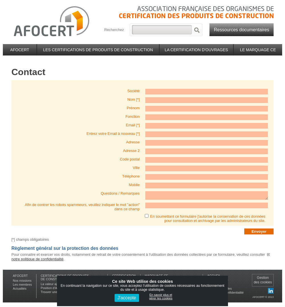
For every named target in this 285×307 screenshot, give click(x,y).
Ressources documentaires (241, 29)
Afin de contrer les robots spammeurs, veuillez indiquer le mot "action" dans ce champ (82, 208)
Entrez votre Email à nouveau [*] (113, 133)
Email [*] (133, 125)
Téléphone (131, 176)
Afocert (19, 50)
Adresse (133, 142)
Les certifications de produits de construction (98, 50)
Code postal (130, 159)
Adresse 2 (131, 151)
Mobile (134, 185)
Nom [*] (133, 99)
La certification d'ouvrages (196, 50)
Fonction (132, 116)
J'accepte (126, 297)
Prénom (133, 108)
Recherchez (114, 30)
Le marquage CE (258, 50)
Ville (136, 168)
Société (133, 91)
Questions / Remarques (120, 193)
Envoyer (258, 233)
